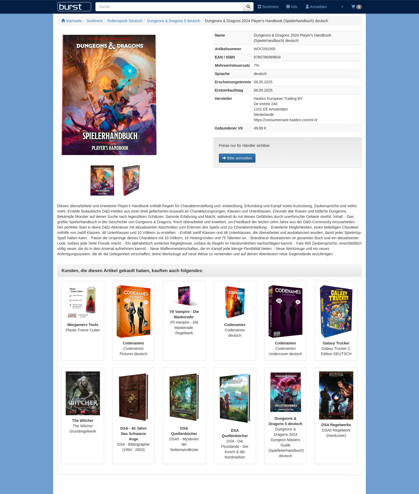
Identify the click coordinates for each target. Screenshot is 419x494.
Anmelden (316, 7)
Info (291, 7)
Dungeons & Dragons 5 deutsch (173, 21)
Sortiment (268, 7)
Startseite (71, 21)
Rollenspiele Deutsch (125, 21)
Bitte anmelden (237, 158)
